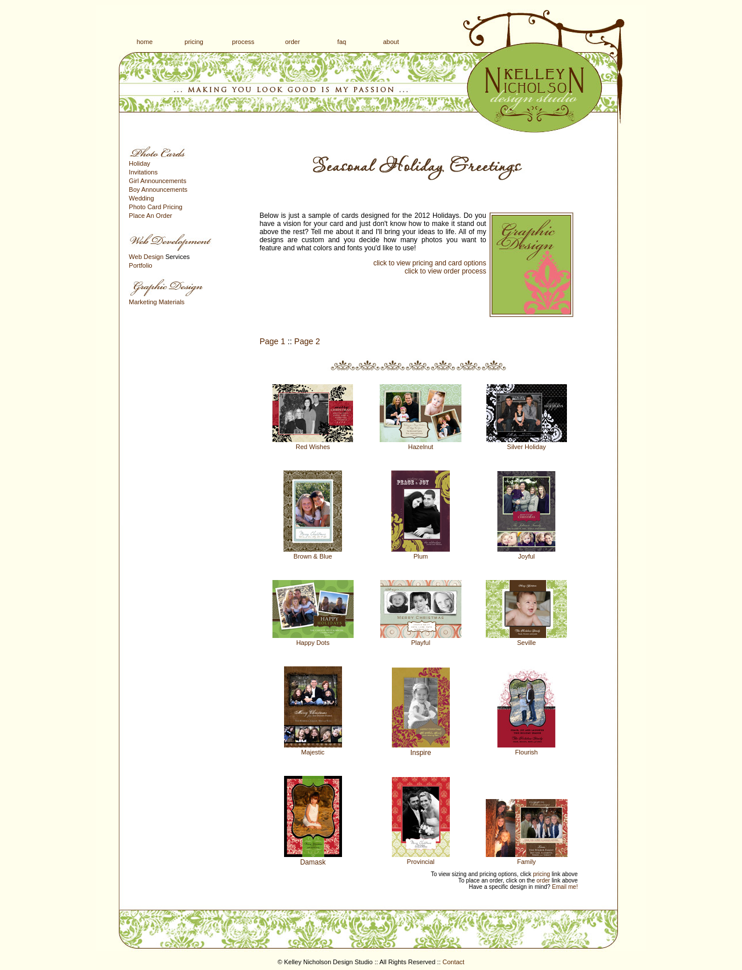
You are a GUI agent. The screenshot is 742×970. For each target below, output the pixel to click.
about (391, 41)
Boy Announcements (158, 189)
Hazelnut (420, 446)
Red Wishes (313, 446)
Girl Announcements (157, 180)
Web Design (146, 256)
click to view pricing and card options (429, 263)
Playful (420, 642)
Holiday (139, 163)
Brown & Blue (312, 556)
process (243, 41)
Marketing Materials (156, 301)
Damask (313, 862)
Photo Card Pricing (155, 206)
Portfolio (140, 265)
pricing (193, 41)
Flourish (526, 752)
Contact (453, 961)
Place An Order (150, 215)
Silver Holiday (526, 446)
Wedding (141, 198)
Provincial (421, 861)
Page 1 (272, 341)
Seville (526, 642)
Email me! (564, 887)
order (292, 41)
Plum (420, 556)
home (145, 41)
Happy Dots (312, 642)
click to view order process (445, 271)
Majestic (313, 752)
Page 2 (307, 341)
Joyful (526, 556)
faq (341, 41)
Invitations (143, 172)
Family (526, 861)
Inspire (420, 753)
